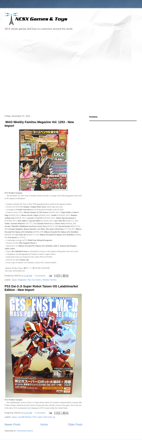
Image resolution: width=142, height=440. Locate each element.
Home (44, 424)
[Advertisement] (36, 73)
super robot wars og (46, 417)
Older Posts (75, 424)
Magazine (22, 280)
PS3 (34, 417)
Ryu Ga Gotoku (35, 280)
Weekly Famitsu (50, 280)
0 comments (40, 276)
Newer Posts (12, 424)
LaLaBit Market (24, 417)
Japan (14, 280)
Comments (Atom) (25, 431)
